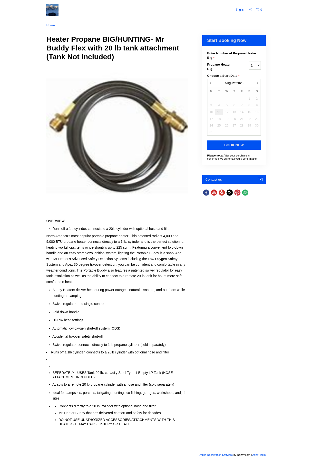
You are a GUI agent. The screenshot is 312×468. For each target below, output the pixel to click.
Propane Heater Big (219, 67)
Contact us (213, 179)
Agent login (259, 454)
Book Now (234, 145)
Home (50, 25)
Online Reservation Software (216, 454)
